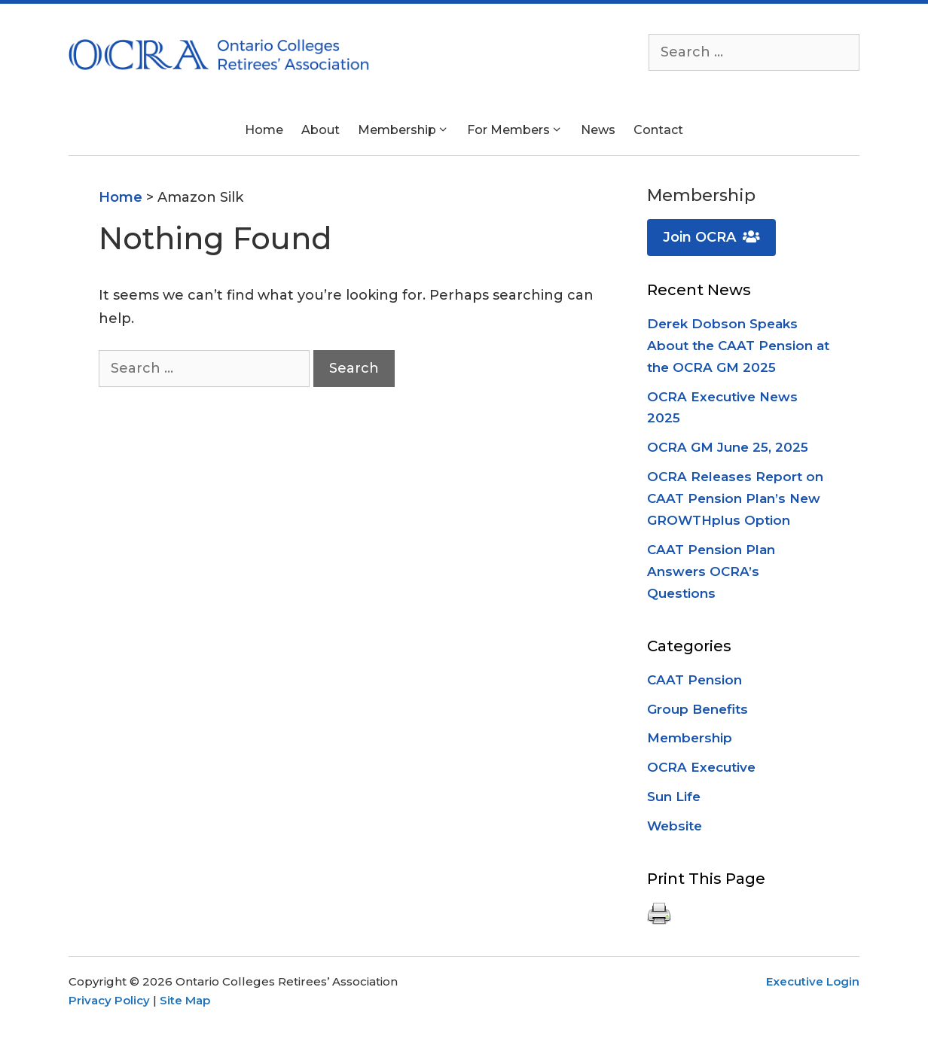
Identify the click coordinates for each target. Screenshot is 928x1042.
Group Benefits (697, 709)
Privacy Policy (109, 1000)
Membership (689, 737)
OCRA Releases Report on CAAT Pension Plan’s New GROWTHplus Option (735, 498)
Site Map (185, 1000)
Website (674, 825)
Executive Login (812, 981)
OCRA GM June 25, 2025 (727, 447)
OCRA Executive (701, 767)
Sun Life (674, 796)
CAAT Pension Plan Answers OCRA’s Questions (711, 571)
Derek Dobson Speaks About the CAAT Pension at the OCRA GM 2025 (738, 345)
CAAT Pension (694, 679)
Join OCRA (711, 237)
